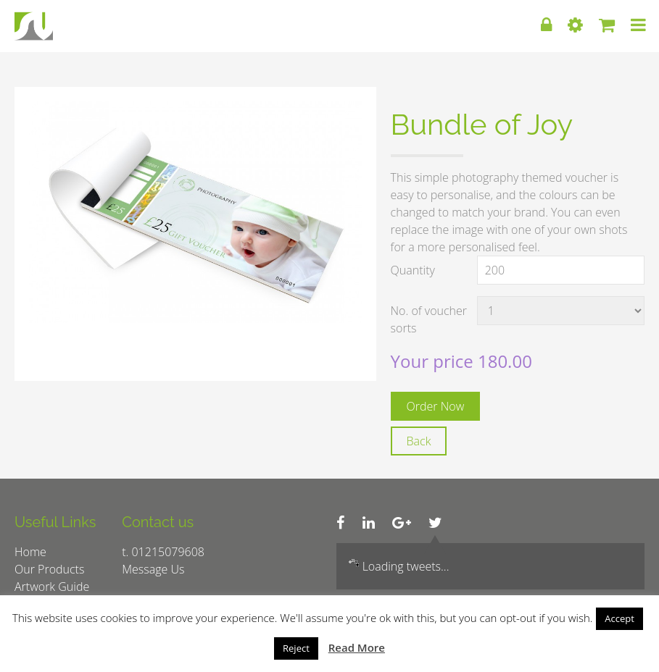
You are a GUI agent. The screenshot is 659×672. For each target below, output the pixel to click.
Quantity (413, 270)
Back (419, 441)
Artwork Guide (51, 587)
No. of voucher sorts (429, 319)
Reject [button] (296, 648)
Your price (434, 361)
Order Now (436, 406)
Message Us (153, 569)
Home (30, 552)
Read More (356, 647)
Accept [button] (619, 618)
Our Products (49, 569)
